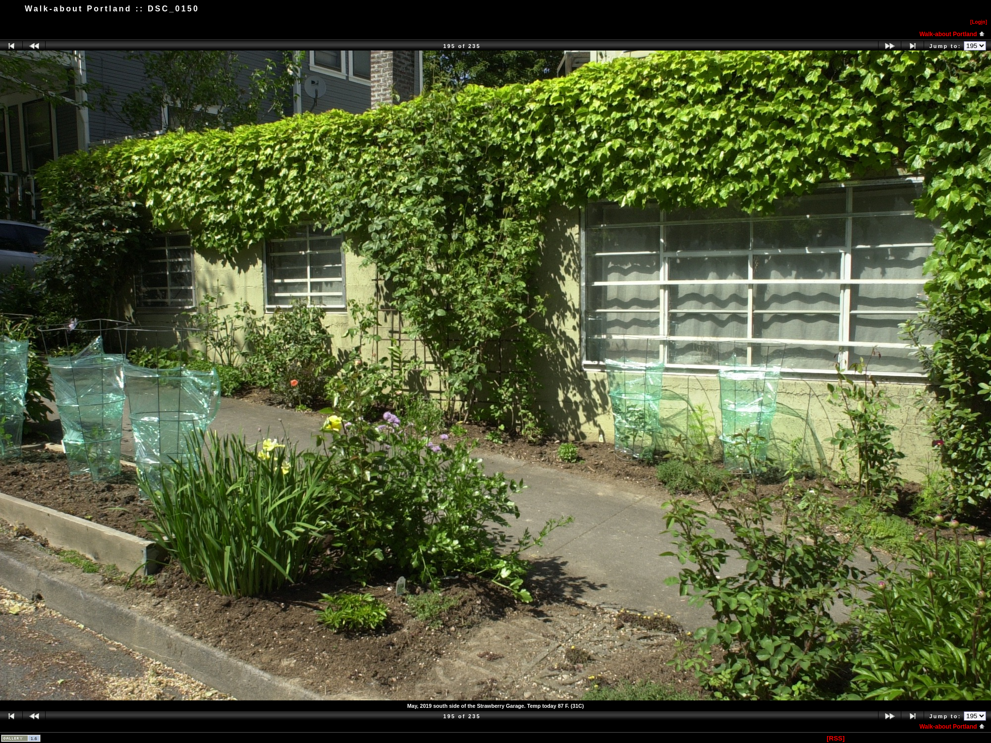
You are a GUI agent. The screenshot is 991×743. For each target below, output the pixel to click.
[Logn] (978, 22)
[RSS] (835, 738)
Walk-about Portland (952, 34)
